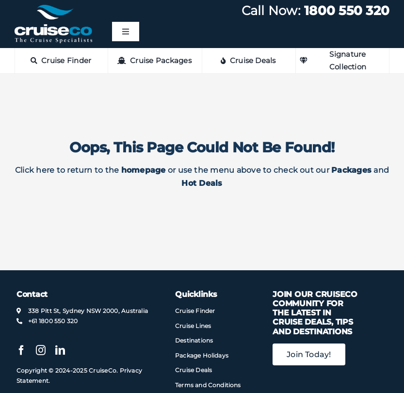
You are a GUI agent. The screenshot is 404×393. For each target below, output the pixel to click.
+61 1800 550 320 (53, 321)
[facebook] (21, 350)
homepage (143, 170)
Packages (351, 170)
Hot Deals (201, 183)
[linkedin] (60, 350)
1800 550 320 (346, 10)
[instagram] (41, 350)
